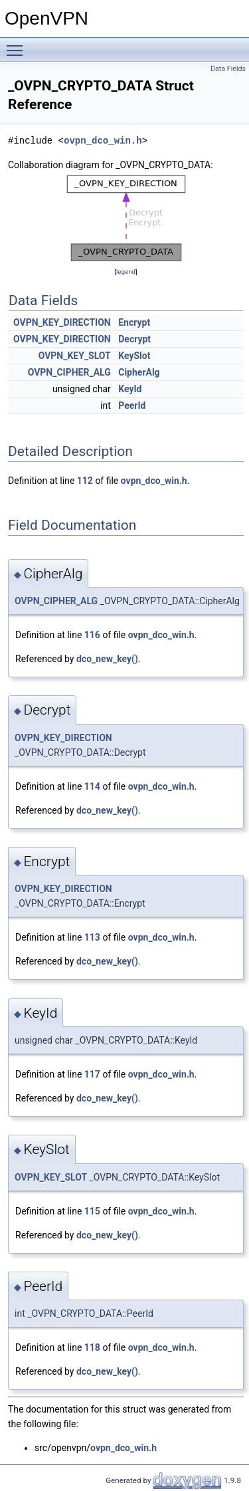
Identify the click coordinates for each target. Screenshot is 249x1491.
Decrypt (134, 339)
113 (92, 937)
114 (92, 786)
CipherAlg (138, 372)
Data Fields (228, 68)
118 (92, 1347)
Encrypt (134, 322)
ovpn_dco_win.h (103, 140)
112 (85, 480)
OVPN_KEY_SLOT (75, 355)
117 (92, 1074)
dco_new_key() (107, 658)
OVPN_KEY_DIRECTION (62, 322)
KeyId (129, 389)
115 (92, 1211)
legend (125, 271)
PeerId (131, 405)
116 (92, 635)
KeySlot (134, 355)
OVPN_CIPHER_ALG (69, 372)
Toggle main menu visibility (18, 44)
